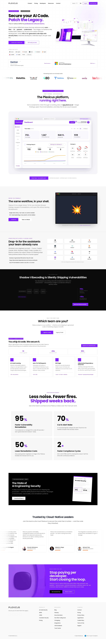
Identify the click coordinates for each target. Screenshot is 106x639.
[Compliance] (17, 142)
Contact (58, 3)
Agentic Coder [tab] (47, 332)
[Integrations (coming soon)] (17, 136)
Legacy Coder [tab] (59, 332)
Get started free (56, 591)
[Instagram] (20, 614)
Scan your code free (16, 42)
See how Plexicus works (80, 304)
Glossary (56, 612)
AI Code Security (43, 610)
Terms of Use (80, 623)
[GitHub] (16, 614)
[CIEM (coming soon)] (17, 148)
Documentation (58, 615)
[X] (10, 614)
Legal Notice (80, 617)
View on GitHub (26, 219)
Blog (55, 610)
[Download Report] (82, 489)
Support (79, 625)
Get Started (93, 3)
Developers (43, 3)
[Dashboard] (17, 126)
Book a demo (68, 591)
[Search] (75, 3)
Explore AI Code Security (89, 345)
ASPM (40, 612)
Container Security (44, 617)
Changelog (57, 620)
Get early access (32, 42)
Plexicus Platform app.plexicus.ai (53, 90)
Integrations (57, 623)
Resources (51, 3)
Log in (85, 3)
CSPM (40, 615)
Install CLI (13, 219)
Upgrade (72, 122)
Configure (85, 128)
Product (30, 3)
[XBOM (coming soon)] (17, 139)
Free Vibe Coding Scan (60, 617)
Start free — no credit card (39, 178)
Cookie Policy (80, 620)
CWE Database (58, 625)
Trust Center (57, 628)
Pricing (36, 3)
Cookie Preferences (79, 635)
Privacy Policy (80, 615)
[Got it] (89, 119)
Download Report (19, 498)
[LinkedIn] (13, 614)
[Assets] (17, 129)
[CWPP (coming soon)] (17, 145)
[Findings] (17, 133)
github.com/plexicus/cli (85, 225)
